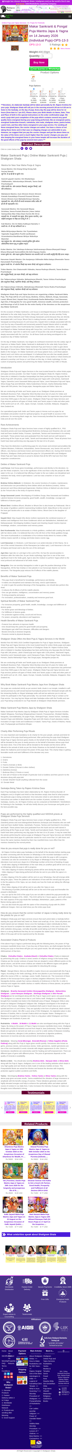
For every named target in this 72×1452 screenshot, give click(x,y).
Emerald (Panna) (39, 1041)
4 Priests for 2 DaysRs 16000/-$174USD (53, 95)
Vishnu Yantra (38, 1076)
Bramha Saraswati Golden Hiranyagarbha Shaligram (33, 991)
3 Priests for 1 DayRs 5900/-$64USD (34, 95)
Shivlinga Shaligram (42, 993)
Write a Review (65, 48)
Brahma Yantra (24, 1076)
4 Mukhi (14, 1023)
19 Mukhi (23, 1023)
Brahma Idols (39, 1061)
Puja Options (33, 78)
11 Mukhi (33, 1023)
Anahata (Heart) (31, 956)
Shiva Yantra (50, 1076)
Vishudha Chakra (15, 956)
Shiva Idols (64, 1061)
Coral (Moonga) (24, 1041)
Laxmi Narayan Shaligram (22, 993)
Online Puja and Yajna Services (14, 23)
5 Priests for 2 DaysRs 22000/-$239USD (62, 95)
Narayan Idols (52, 1061)
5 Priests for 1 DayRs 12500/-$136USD (43, 95)
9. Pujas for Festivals (36, 23)
